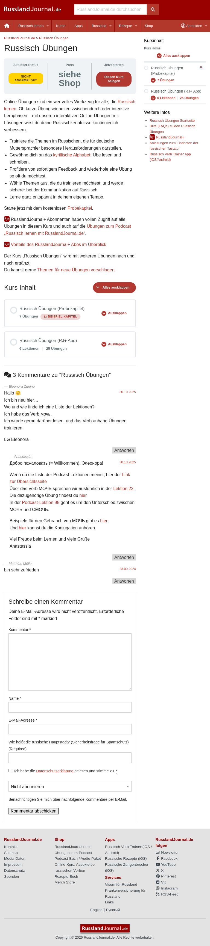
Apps (78, 26)
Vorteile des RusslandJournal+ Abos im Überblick (58, 244)
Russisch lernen (31, 26)
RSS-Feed (167, 894)
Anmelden (191, 26)
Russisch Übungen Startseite (172, 120)
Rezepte (125, 26)
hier (82, 495)
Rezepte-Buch (66, 876)
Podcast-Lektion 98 (40, 502)
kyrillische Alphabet (71, 155)
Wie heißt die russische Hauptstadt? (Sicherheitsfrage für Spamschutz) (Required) (68, 745)
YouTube (166, 864)
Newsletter (167, 852)
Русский (113, 910)
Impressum (13, 864)
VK (161, 882)
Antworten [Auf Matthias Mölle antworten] (124, 581)
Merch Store (65, 882)
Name (14, 698)
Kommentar (19, 629)
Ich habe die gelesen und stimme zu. (65, 771)
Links (109, 902)
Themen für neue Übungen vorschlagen (76, 270)
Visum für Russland (121, 884)
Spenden (11, 876)
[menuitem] (7, 26)
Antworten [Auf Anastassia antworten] (124, 557)
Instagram (167, 888)
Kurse (60, 26)
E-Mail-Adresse (22, 720)
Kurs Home (152, 48)
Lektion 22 (123, 488)
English (96, 910)
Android (111, 853)
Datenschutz (14, 870)
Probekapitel (80, 208)
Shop (149, 26)
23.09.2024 (127, 569)
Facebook (166, 858)
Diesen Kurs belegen (114, 79)
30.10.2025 (127, 392)
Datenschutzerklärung (54, 771)
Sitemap (11, 853)
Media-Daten (14, 858)
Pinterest (166, 876)
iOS (147, 847)
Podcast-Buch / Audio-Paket (78, 858)
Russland (99, 26)
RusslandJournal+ (170, 137)
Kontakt (10, 847)
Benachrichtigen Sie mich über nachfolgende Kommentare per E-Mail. (70, 791)
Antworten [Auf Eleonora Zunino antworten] (124, 450)
